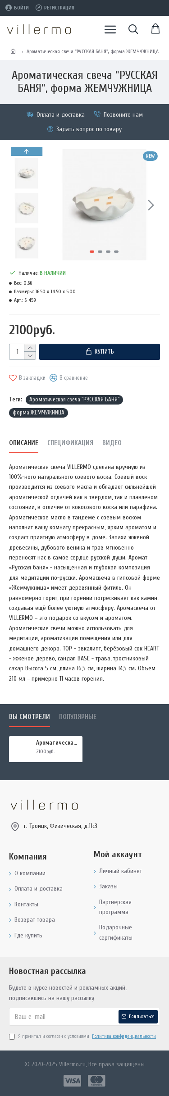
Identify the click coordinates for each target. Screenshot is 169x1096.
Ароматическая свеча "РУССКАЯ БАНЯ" (74, 399)
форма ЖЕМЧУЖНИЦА (38, 412)
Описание (23, 442)
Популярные (77, 717)
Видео (112, 442)
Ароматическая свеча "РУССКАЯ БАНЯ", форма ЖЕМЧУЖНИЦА (57, 742)
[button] (151, 205)
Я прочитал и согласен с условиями (83, 1036)
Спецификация (70, 442)
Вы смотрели (29, 717)
